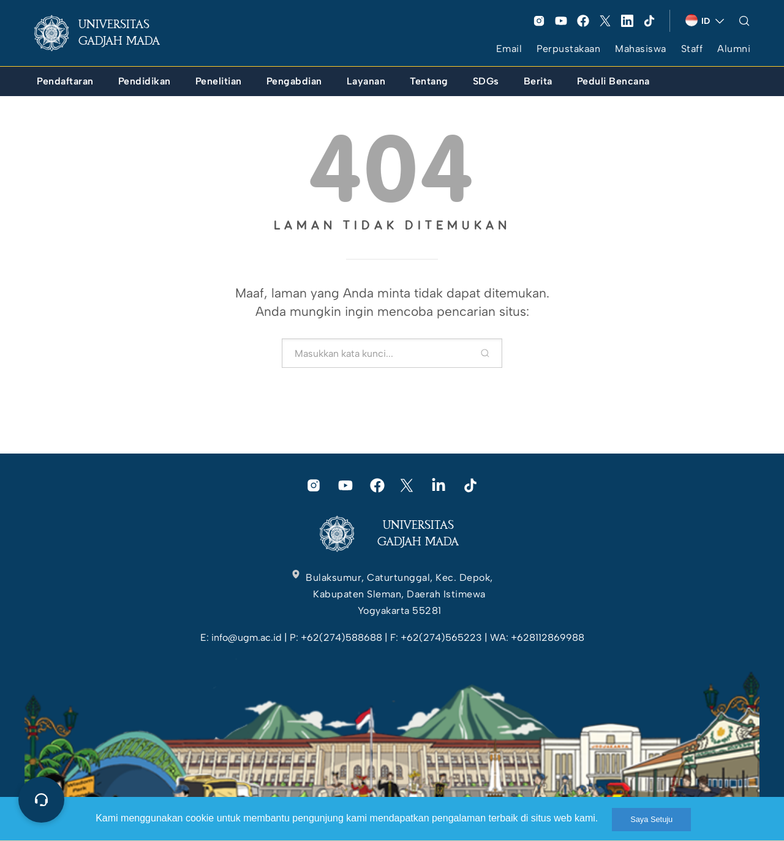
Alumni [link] (733, 48)
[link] (106, 33)
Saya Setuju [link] (651, 819)
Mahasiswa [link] (640, 48)
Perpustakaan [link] (568, 48)
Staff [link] (692, 48)
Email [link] (509, 48)
